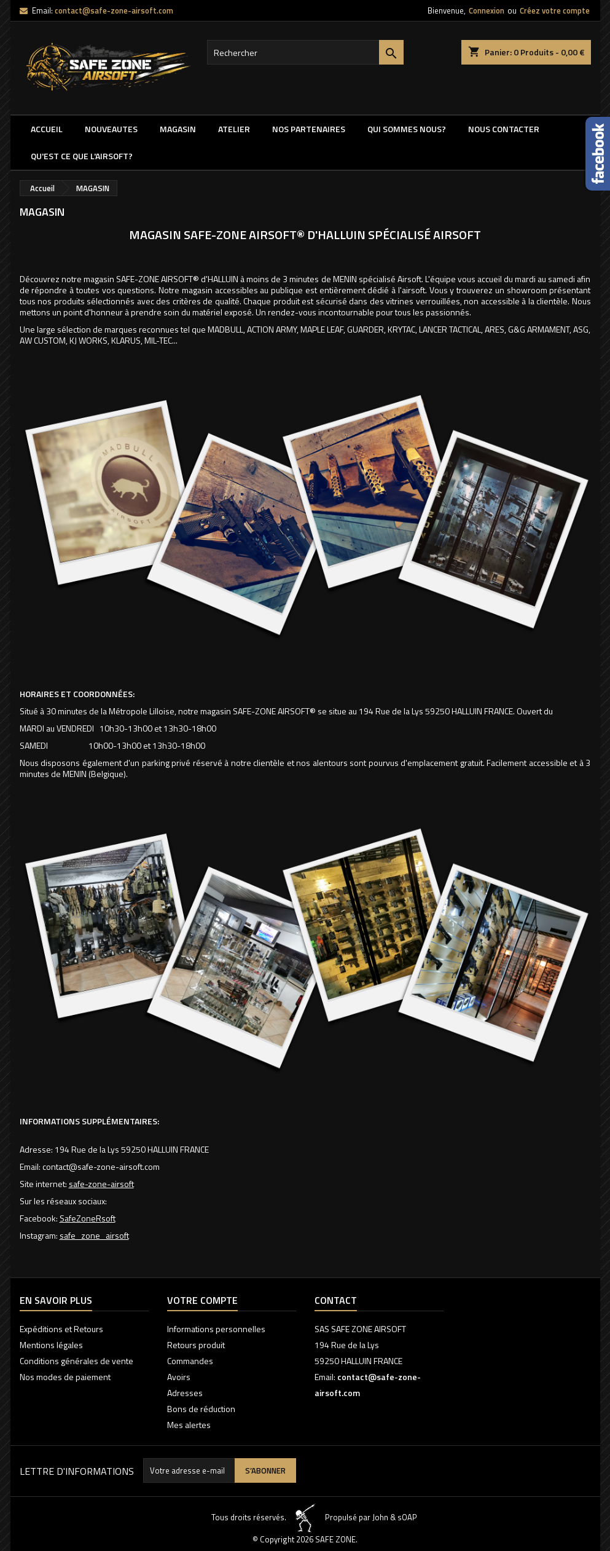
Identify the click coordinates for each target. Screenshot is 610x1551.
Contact (336, 1300)
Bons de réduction (201, 1408)
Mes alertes (189, 1424)
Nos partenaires (308, 128)
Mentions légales (51, 1344)
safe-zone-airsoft (101, 1183)
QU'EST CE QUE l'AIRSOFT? (82, 155)
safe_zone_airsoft (94, 1235)
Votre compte (202, 1300)
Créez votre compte (555, 10)
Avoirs (178, 1376)
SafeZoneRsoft (87, 1218)
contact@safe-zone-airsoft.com (114, 10)
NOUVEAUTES (111, 128)
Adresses (185, 1392)
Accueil (47, 128)
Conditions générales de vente (76, 1360)
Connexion (486, 10)
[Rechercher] (305, 52)
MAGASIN (178, 128)
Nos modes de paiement (65, 1376)
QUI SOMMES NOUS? (406, 128)
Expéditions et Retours (61, 1328)
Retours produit (196, 1344)
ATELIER (234, 128)
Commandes (190, 1360)
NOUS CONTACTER (503, 128)
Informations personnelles (216, 1328)
